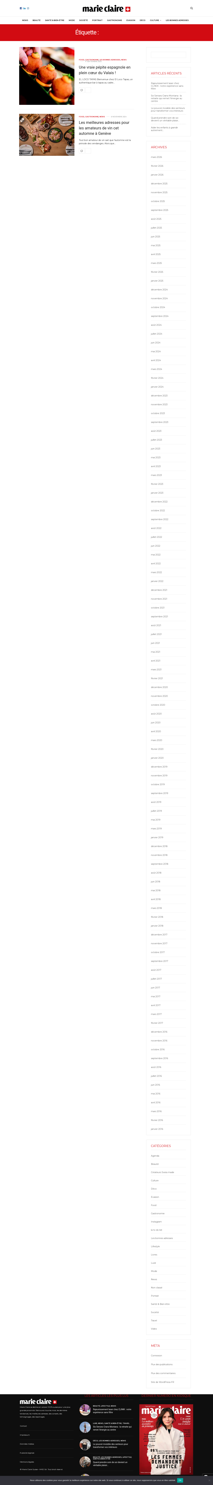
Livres (154, 1254)
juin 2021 (155, 643)
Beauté (37, 20)
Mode (72, 20)
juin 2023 (155, 448)
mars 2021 (156, 669)
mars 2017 (156, 1014)
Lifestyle (155, 1246)
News (25, 20)
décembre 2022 (159, 501)
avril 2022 (156, 563)
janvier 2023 (157, 493)
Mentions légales (27, 1462)
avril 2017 (156, 1005)
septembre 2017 (159, 961)
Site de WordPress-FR (162, 1382)
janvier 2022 (157, 581)
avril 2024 (156, 360)
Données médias (27, 1444)
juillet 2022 (156, 537)
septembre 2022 (159, 519)
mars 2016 (156, 1111)
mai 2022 (156, 554)
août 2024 (156, 325)
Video (154, 1328)
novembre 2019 (159, 775)
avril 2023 (156, 466)
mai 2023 (156, 457)
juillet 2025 (156, 227)
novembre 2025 (159, 192)
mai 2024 (156, 351)
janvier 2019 (157, 837)
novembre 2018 (159, 855)
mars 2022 (156, 572)
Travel (154, 1320)
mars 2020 (156, 740)
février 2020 (157, 749)
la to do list (156, 1230)
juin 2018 (155, 881)
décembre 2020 (159, 687)
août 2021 (156, 625)
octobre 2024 (158, 307)
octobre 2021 (158, 607)
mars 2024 (156, 369)
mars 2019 (156, 828)
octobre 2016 (158, 1049)
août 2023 (156, 431)
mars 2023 (156, 475)
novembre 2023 (159, 404)
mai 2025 (155, 245)
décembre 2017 (159, 934)
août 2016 (156, 1067)
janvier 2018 (157, 925)
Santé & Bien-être (54, 20)
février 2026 (157, 166)
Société (83, 20)
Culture (154, 20)
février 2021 (157, 678)
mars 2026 (156, 157)
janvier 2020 (157, 758)
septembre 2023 (159, 422)
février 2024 (157, 378)
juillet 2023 (156, 439)
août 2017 (156, 970)
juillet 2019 (156, 811)
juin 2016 (155, 1084)
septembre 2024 (159, 316)
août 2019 (156, 802)
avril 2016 (155, 1102)
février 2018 (157, 917)
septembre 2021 (159, 616)
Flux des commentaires (163, 1373)
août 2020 (156, 713)
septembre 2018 (159, 864)
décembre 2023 (159, 395)
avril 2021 (155, 660)
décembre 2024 (159, 289)
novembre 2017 (159, 943)
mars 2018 (156, 908)
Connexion (156, 1355)
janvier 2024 (157, 386)
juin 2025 (155, 236)
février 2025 (157, 272)
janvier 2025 (157, 280)
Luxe (153, 1263)
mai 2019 (155, 819)
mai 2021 (155, 652)
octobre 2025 (158, 201)
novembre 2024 (159, 298)
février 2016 (157, 1120)
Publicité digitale (27, 1453)
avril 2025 (156, 254)
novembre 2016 (159, 1040)
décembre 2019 (159, 766)
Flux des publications (161, 1364)
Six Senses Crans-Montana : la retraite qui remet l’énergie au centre (166, 98)
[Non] (209, 1480)
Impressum (25, 1435)
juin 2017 (155, 987)
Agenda (155, 1155)
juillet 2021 (156, 634)
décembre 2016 (159, 1031)
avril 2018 (156, 899)
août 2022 (156, 528)
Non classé (156, 1287)
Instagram (156, 1221)
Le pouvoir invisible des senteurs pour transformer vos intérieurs (168, 109)
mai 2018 (156, 890)
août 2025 (156, 219)
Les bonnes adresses (177, 20)
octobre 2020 (158, 705)
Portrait (97, 20)
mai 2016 (155, 1093)
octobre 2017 (158, 952)
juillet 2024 (156, 333)
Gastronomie (114, 20)
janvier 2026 (157, 174)
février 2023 (157, 484)
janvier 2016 (157, 1129)
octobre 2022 (158, 510)
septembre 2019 (159, 793)
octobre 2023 (158, 413)
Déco (142, 20)
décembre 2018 (159, 846)
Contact (23, 1426)
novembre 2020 (159, 696)
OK (180, 1480)
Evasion (130, 20)
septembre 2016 (159, 1058)
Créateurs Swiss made (162, 1172)
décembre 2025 (159, 183)
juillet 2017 (156, 978)
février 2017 (157, 1023)
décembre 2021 (159, 590)
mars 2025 (156, 263)
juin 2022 (155, 546)
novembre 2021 (159, 599)
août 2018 (156, 872)
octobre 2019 (158, 784)
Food (81, 60)
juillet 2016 (156, 1076)
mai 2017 (155, 996)
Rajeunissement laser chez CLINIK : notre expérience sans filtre (167, 86)
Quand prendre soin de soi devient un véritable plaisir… (165, 119)
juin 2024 (155, 342)
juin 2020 (156, 722)
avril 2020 (156, 731)
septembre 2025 (159, 210)
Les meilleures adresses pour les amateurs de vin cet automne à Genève (104, 128)
